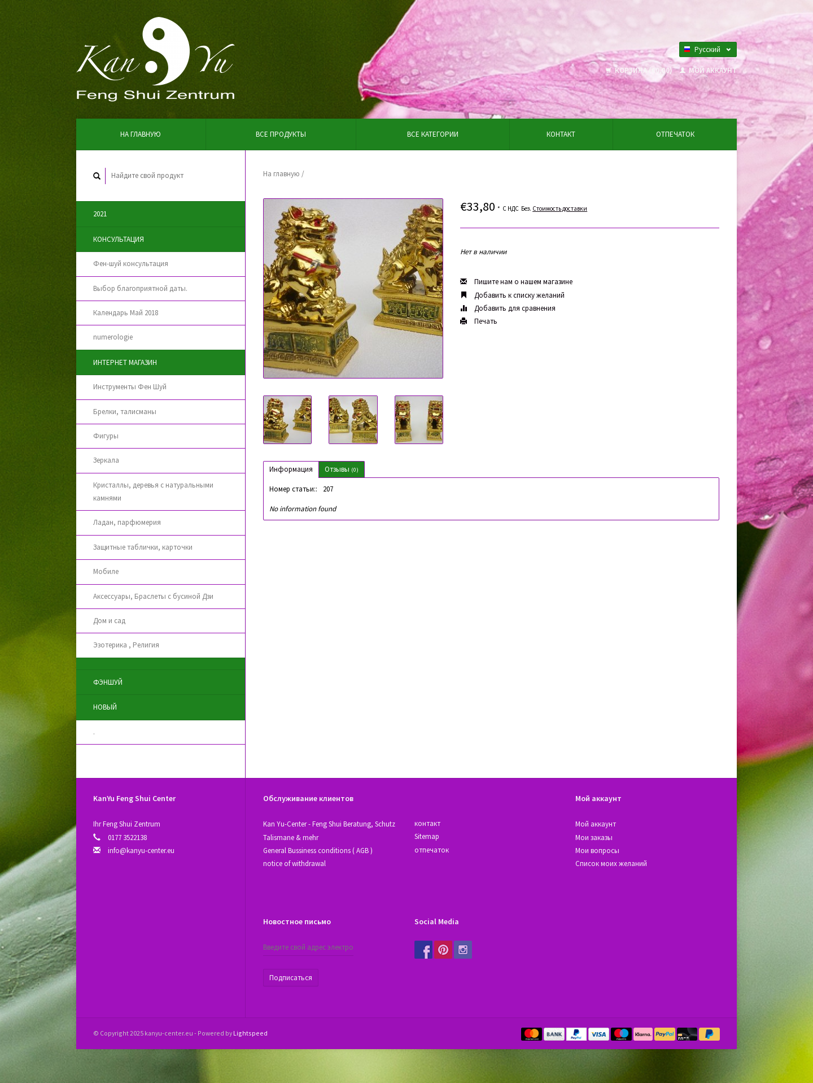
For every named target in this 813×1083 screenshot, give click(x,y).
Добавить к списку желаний (512, 295)
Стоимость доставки (559, 208)
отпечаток (675, 134)
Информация (291, 469)
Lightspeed (250, 1033)
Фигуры (106, 436)
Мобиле (106, 571)
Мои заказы (594, 837)
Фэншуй (108, 682)
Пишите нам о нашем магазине (516, 281)
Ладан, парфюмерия (127, 522)
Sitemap (426, 836)
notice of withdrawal (294, 863)
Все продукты (281, 134)
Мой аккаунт (708, 70)
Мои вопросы (597, 850)
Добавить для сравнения (508, 308)
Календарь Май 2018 (125, 312)
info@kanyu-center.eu (141, 850)
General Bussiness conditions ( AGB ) (318, 850)
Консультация (118, 239)
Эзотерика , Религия (126, 645)
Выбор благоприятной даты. (140, 288)
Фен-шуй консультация (130, 263)
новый (105, 707)
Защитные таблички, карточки (143, 547)
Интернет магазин (125, 362)
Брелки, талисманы (124, 411)
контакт (561, 134)
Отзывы (342, 469)
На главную (140, 134)
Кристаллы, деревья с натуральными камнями (153, 491)
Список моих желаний (611, 863)
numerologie (113, 337)
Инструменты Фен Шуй (130, 387)
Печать (478, 321)
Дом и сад (109, 620)
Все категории (432, 134)
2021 (100, 214)
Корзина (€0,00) (640, 70)
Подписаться (290, 977)
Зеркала (106, 460)
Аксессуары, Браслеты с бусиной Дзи (153, 596)
